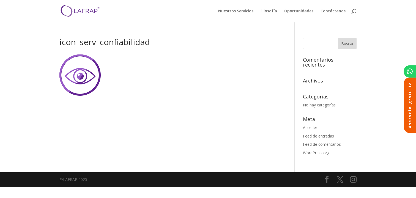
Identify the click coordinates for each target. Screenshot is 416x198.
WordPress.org (316, 152)
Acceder (310, 127)
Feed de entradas (318, 136)
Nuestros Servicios (235, 11)
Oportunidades (298, 11)
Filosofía (269, 11)
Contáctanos (333, 11)
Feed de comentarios (322, 144)
